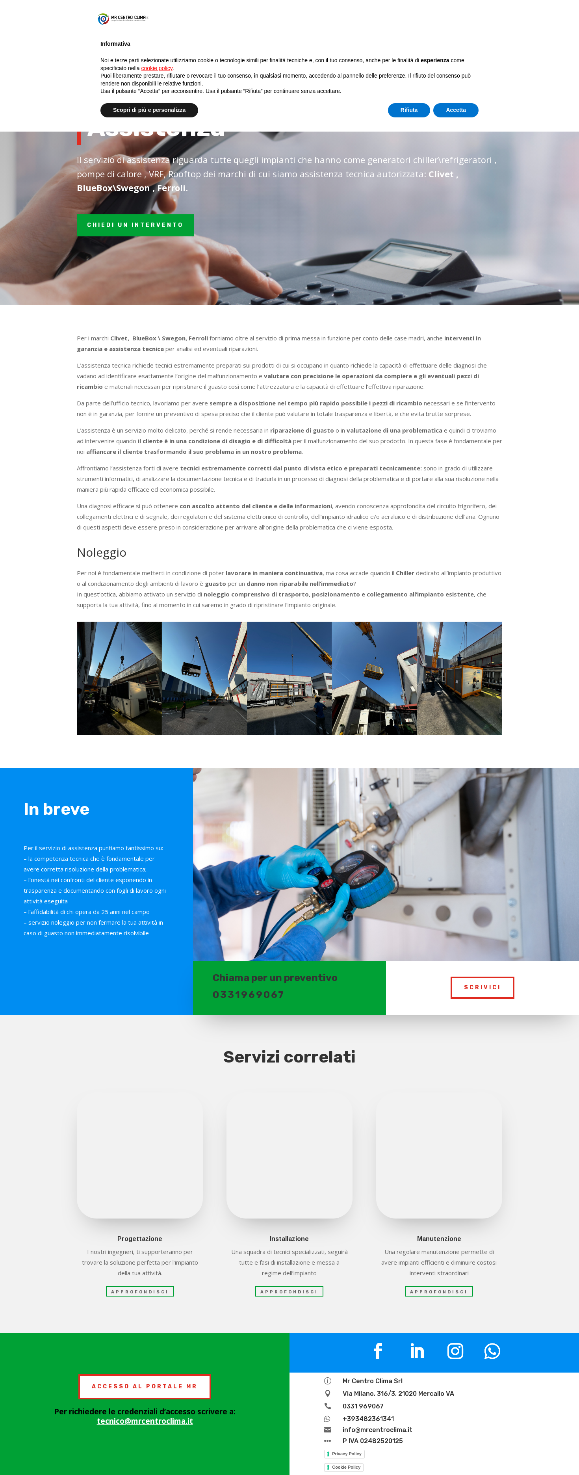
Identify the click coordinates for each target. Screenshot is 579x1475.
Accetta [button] (456, 110)
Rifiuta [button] (409, 110)
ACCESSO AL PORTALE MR (145, 1386)
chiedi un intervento (135, 225)
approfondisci (140, 1292)
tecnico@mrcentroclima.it (145, 1421)
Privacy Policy (347, 1453)
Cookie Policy (346, 1467)
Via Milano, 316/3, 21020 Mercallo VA (398, 1393)
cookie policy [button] (157, 68)
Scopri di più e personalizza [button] (149, 110)
